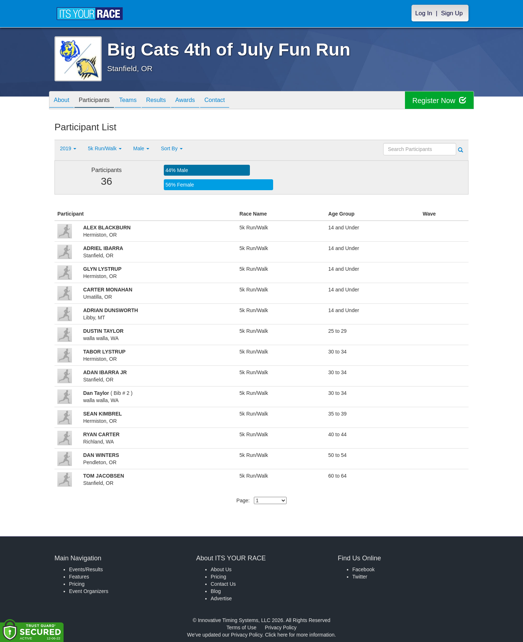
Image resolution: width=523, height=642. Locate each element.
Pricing (77, 584)
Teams (135, 100)
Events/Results (86, 569)
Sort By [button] (172, 148)
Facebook (363, 569)
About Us (221, 569)
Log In (423, 13)
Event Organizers (88, 591)
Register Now (438, 100)
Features (79, 577)
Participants (98, 100)
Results (165, 100)
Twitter (359, 577)
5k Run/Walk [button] (105, 148)
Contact (229, 100)
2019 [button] (68, 148)
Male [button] (141, 148)
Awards (197, 100)
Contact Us (223, 584)
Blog (216, 591)
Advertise (221, 598)
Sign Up (452, 13)
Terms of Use (241, 627)
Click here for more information (300, 635)
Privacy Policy (280, 627)
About (63, 100)
